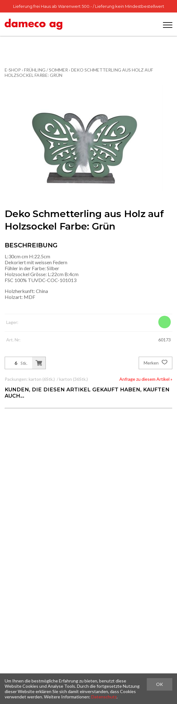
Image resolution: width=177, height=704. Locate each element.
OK (159, 684)
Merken (155, 363)
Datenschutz (104, 696)
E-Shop (13, 69)
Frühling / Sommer (46, 69)
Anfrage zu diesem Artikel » (145, 379)
